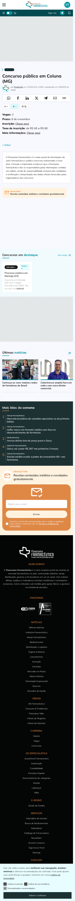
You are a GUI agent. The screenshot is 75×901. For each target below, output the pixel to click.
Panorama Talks (36, 713)
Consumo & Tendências (36, 708)
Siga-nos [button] (52, 13)
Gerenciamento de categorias (36, 778)
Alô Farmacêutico (36, 703)
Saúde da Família (36, 805)
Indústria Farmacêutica (36, 632)
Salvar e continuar (37, 895)
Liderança (36, 788)
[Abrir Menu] (9, 4)
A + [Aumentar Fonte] (6, 106)
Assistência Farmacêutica (36, 758)
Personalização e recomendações (19, 888)
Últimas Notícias (36, 627)
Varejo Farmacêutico (36, 637)
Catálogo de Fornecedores (36, 833)
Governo (36, 686)
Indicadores (36, 828)
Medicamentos (36, 642)
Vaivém (36, 736)
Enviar (36, 514)
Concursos (36, 746)
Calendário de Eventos (36, 818)
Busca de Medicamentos (36, 823)
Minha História (36, 676)
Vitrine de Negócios (36, 718)
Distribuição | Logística (36, 647)
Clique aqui (22, 123)
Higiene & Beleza (36, 652)
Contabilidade (36, 768)
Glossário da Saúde (36, 691)
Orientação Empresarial (36, 681)
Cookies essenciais (13, 884)
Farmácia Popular (36, 773)
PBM (36, 792)
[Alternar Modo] (24, 106)
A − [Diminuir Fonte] (15, 106)
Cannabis (36, 666)
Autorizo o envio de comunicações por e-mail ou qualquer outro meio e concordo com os (37, 523)
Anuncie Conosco (36, 843)
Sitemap (36, 852)
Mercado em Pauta (36, 671)
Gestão (36, 783)
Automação (36, 763)
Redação (18, 87)
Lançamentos (36, 657)
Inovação (36, 661)
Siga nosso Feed (36, 847)
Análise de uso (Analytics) (37, 884)
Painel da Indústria (36, 723)
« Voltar (6, 145)
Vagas (36, 741)
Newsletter (36, 838)
